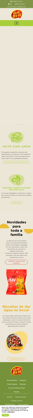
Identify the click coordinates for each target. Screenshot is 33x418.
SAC (10, 4)
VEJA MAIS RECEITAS (16, 359)
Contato (16, 392)
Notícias (9, 397)
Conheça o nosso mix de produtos (16, 262)
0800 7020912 (20, 4)
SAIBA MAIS (16, 203)
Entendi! (5, 415)
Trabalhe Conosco (16, 1)
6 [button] (23, 124)
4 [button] (18, 124)
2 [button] (12, 124)
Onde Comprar (12, 384)
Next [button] (30, 74)
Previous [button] (2, 74)
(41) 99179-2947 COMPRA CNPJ (16, 7)
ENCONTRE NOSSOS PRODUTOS (16, 162)
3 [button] (15, 124)
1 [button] (10, 124)
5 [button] (20, 124)
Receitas (23, 384)
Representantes (20, 397)
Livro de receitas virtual (16, 388)
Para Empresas (10, 404)
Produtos (23, 380)
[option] (16, 74)
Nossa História (12, 380)
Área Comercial (23, 404)
